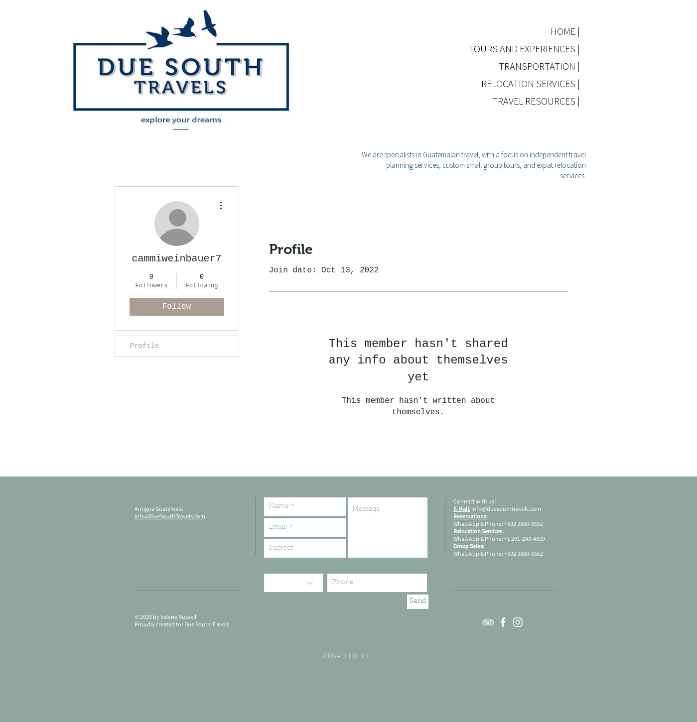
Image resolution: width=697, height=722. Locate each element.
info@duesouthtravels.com (506, 508)
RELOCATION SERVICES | (548, 83)
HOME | (565, 31)
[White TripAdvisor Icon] (488, 622)
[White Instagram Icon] (518, 622)
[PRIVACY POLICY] (346, 656)
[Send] (417, 602)
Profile (144, 346)
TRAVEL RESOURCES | (548, 101)
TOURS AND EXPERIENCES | (548, 48)
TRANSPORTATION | (548, 66)
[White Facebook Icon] (503, 622)
